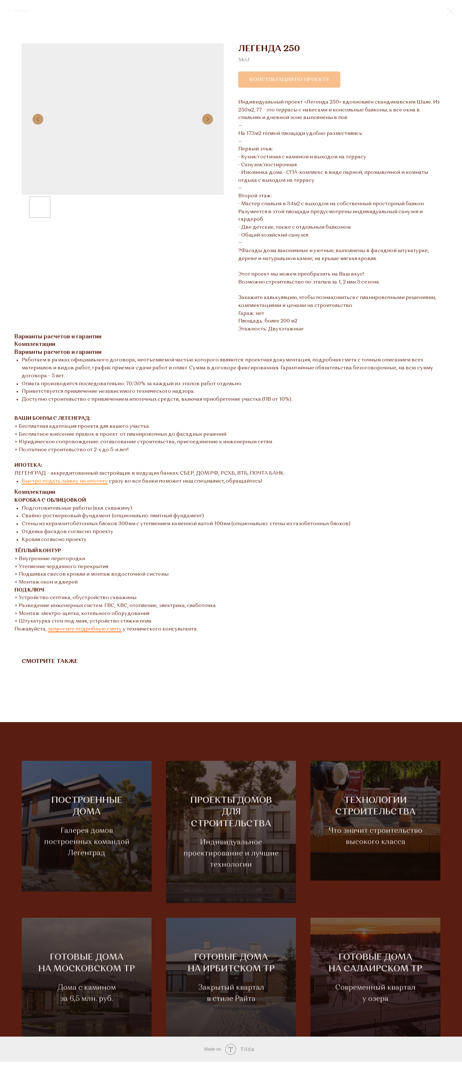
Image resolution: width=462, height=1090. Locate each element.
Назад (22, 10)
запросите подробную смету (85, 629)
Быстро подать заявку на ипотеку (65, 481)
